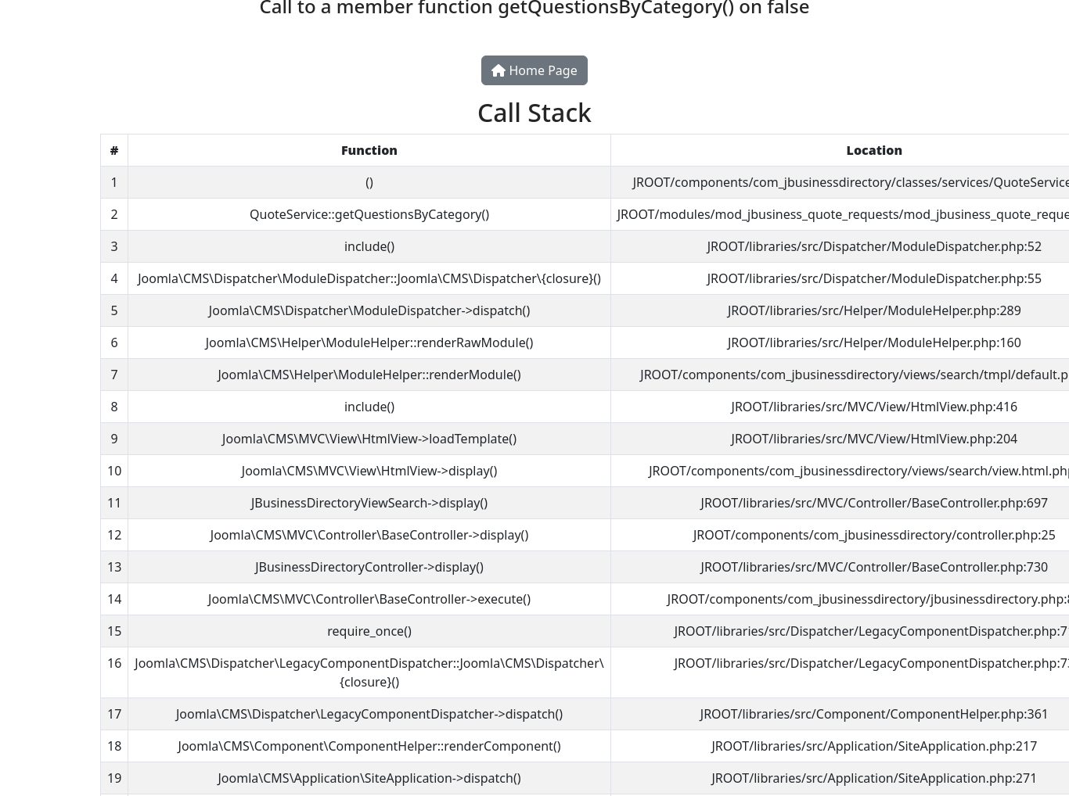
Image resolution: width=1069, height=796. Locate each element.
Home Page (534, 70)
